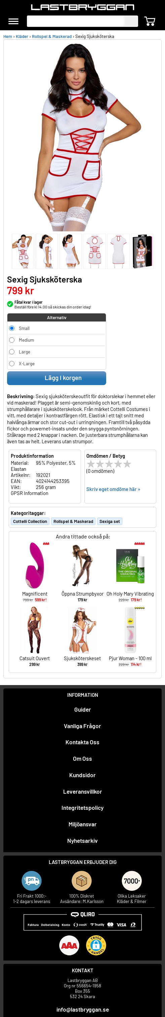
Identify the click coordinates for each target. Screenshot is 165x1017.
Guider (82, 709)
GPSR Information (29, 493)
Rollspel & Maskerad (52, 36)
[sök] (131, 21)
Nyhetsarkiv (82, 840)
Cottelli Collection (30, 521)
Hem (7, 36)
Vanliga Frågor (82, 725)
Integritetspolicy (82, 807)
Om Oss (82, 758)
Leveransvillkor (82, 791)
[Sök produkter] (76, 21)
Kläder (22, 36)
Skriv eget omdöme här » (113, 489)
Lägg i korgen (57, 378)
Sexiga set (109, 521)
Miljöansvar (83, 824)
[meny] (13, 21)
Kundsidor (82, 774)
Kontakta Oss (82, 742)
